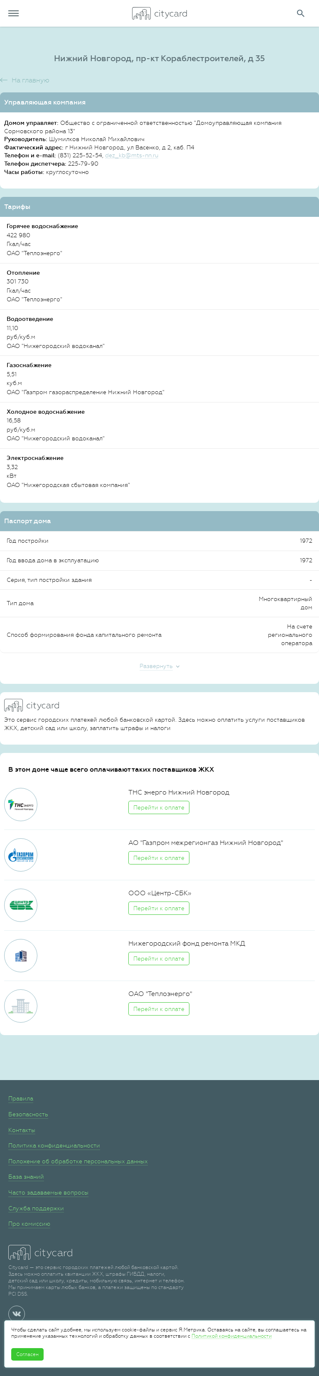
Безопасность (28, 1114)
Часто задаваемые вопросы (48, 1192)
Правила (20, 1098)
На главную (30, 80)
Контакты (21, 1130)
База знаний (26, 1176)
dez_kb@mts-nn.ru (131, 155)
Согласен (27, 1354)
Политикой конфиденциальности (231, 1336)
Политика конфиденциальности (54, 1145)
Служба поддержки (36, 1208)
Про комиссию (29, 1223)
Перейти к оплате (158, 807)
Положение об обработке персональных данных (78, 1161)
